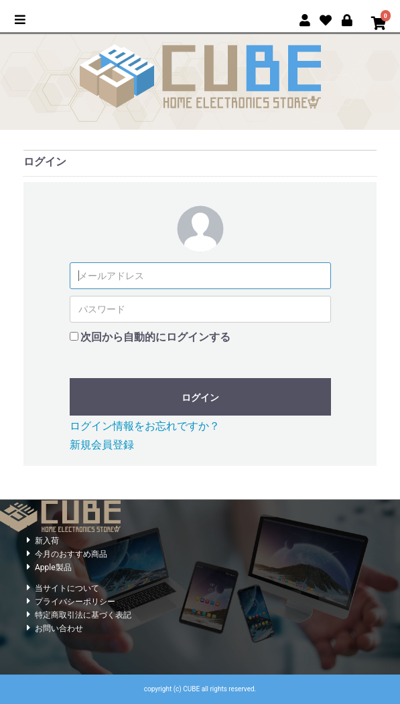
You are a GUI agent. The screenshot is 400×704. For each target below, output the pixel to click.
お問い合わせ (59, 628)
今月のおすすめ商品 (71, 554)
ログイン (200, 397)
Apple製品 (53, 567)
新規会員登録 (102, 444)
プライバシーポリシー (75, 601)
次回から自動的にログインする (155, 337)
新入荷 (47, 540)
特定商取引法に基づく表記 (83, 615)
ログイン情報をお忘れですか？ (145, 426)
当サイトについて (67, 588)
